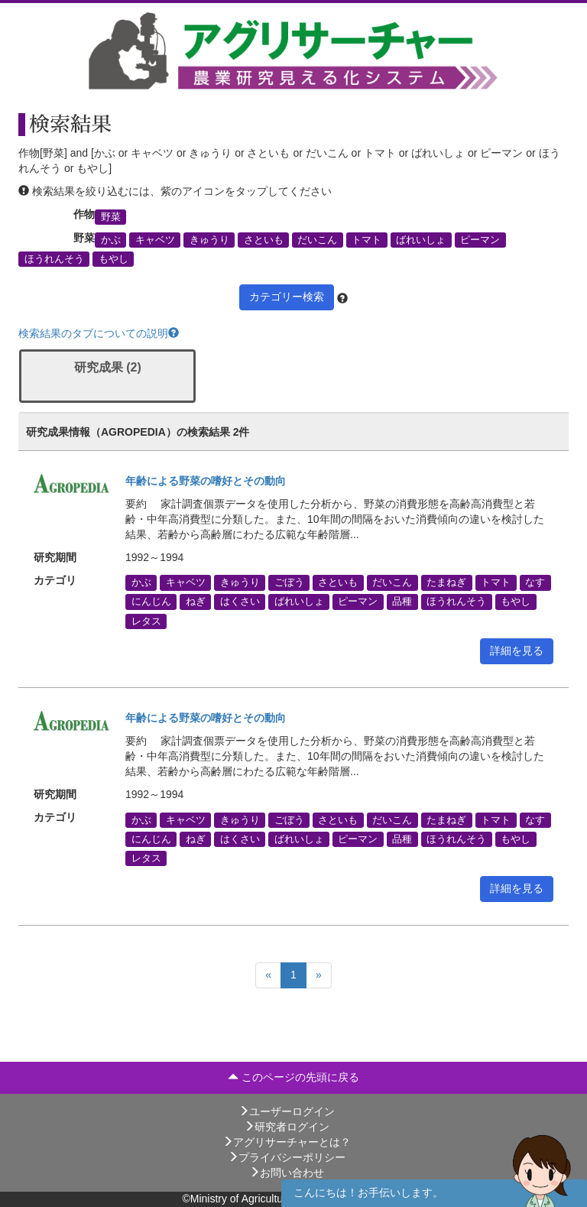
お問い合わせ (286, 1172)
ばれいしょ (421, 240)
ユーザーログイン (286, 1111)
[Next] (319, 975)
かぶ (111, 240)
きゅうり (209, 240)
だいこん (317, 240)
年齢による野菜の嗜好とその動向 (205, 481)
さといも (264, 240)
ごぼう (289, 582)
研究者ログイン (286, 1127)
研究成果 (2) (107, 367)
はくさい (240, 601)
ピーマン (480, 240)
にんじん (151, 601)
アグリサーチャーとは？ (286, 1142)
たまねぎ (446, 582)
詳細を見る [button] (516, 650)
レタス (146, 620)
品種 (402, 601)
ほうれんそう (54, 259)
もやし (113, 259)
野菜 (111, 216)
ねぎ (196, 601)
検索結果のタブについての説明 (98, 333)
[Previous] (268, 975)
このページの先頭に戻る (293, 1077)
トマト (366, 240)
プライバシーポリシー (286, 1157)
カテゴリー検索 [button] (286, 296)
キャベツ (155, 240)
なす (535, 582)
